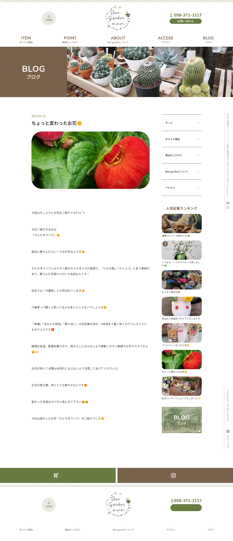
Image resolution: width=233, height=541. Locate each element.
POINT (70, 39)
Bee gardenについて (176, 171)
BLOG (208, 39)
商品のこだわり (173, 155)
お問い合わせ (185, 21)
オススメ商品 (172, 139)
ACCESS (165, 39)
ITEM (26, 39)
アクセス (170, 187)
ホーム (169, 122)
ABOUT (118, 39)
